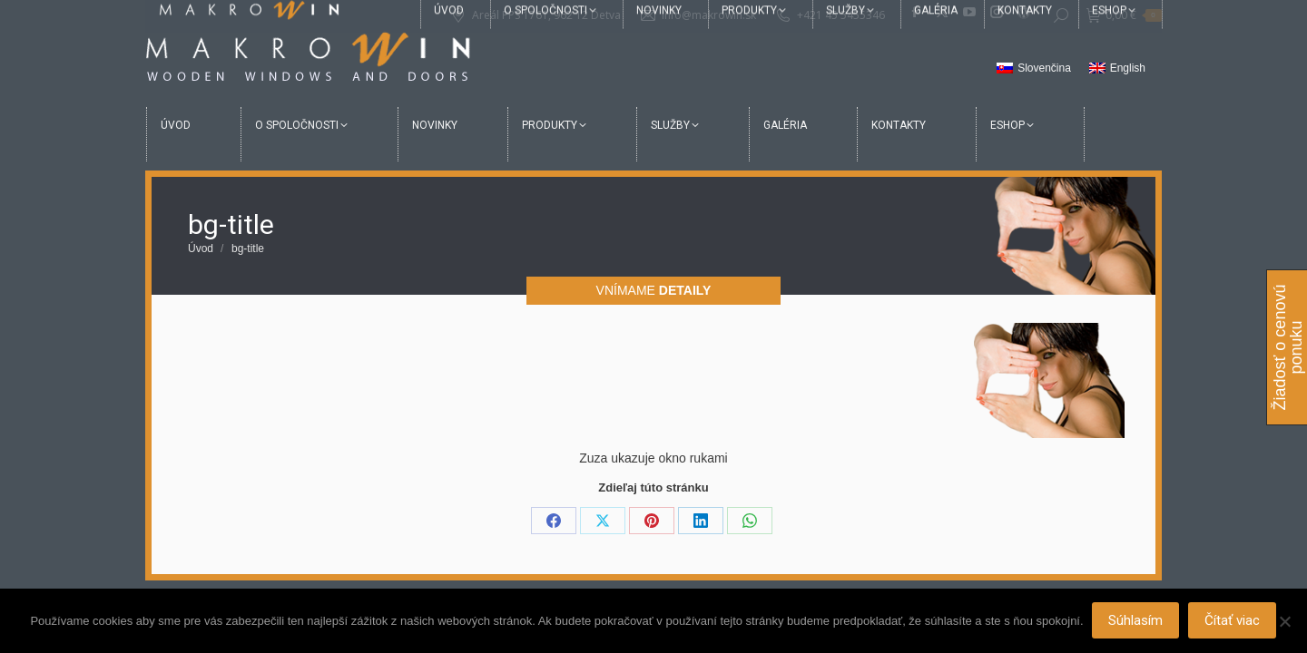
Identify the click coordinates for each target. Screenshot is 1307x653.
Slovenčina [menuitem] (1044, 68)
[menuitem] (1034, 69)
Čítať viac (1233, 621)
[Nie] (1284, 621)
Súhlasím (1136, 621)
